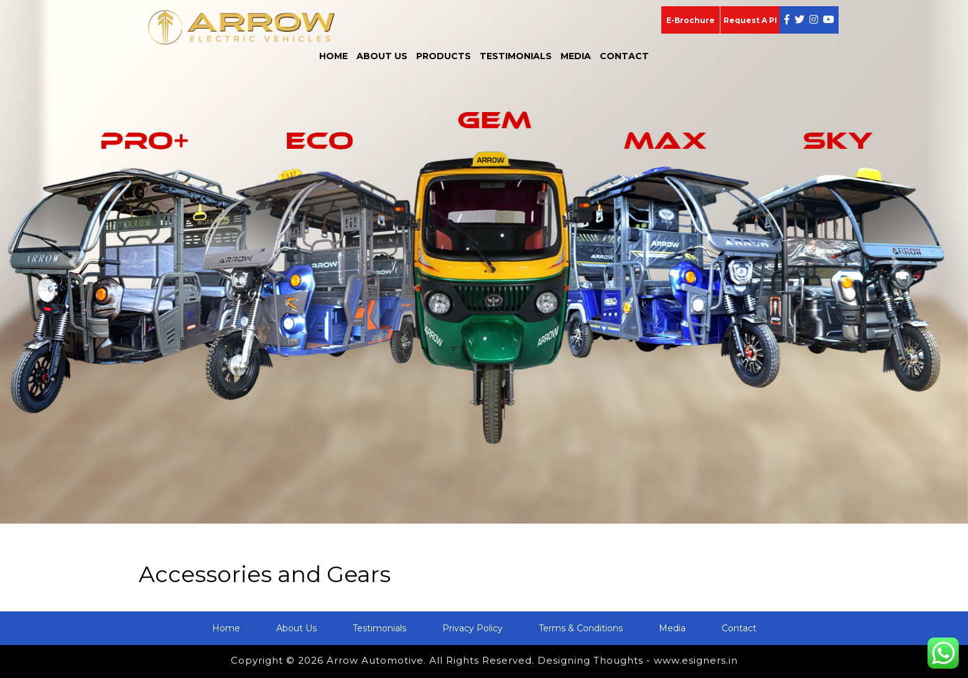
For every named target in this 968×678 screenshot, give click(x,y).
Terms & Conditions (581, 628)
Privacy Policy (472, 628)
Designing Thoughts (590, 660)
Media (576, 56)
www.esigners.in (696, 660)
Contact (624, 56)
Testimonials (516, 56)
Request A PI (750, 20)
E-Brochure (690, 20)
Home (333, 56)
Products (443, 56)
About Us (381, 56)
